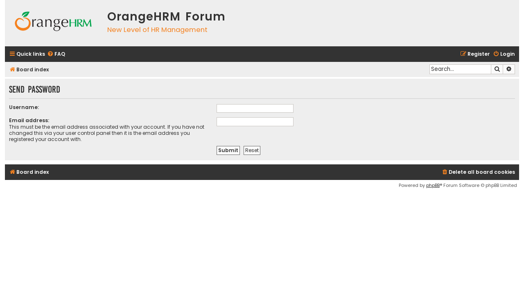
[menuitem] (56, 54)
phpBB (433, 185)
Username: (24, 107)
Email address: (29, 120)
